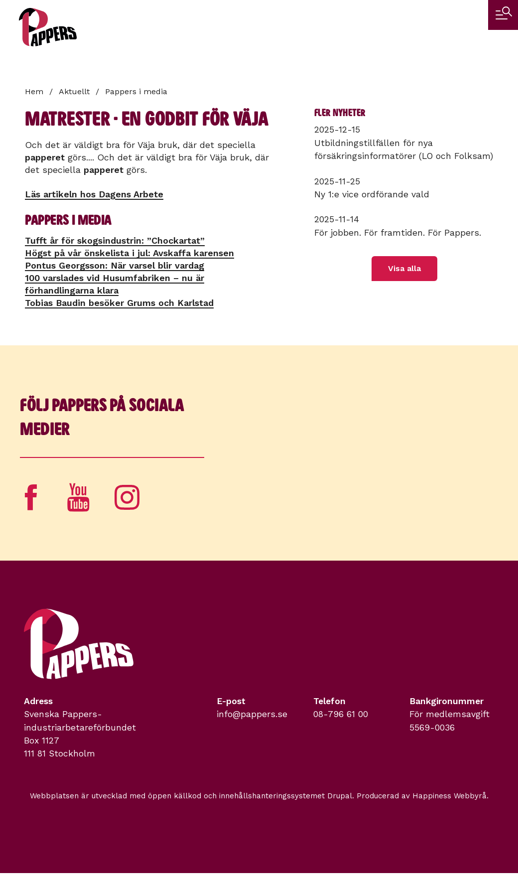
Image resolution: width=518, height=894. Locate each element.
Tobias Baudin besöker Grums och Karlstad (119, 303)
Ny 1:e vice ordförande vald (371, 194)
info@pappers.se (252, 714)
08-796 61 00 (340, 714)
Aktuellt (74, 91)
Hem (34, 91)
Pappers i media (136, 91)
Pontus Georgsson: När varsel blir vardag (114, 265)
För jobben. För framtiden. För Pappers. (397, 233)
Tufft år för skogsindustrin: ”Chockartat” (115, 240)
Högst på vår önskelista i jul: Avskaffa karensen (129, 253)
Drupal (339, 795)
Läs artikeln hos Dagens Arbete (94, 194)
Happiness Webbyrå (449, 795)
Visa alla (404, 268)
